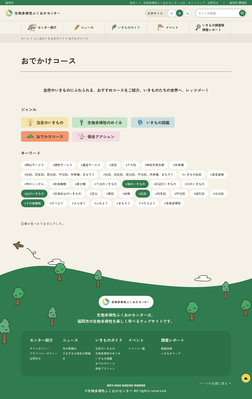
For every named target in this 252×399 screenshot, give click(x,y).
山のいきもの (35, 193)
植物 (127, 193)
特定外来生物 (155, 165)
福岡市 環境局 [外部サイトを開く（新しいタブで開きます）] (238, 3)
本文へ (134, 3)
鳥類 (111, 193)
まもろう (124, 203)
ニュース (70, 340)
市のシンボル (35, 184)
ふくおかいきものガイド (49, 38)
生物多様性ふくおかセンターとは (164, 3)
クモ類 (131, 165)
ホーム (25, 38)
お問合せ (213, 3)
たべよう (57, 203)
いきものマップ (171, 353)
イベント (136, 340)
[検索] (242, 13)
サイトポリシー (39, 348)
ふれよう (102, 203)
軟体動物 (60, 184)
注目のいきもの (105, 348)
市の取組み (70, 348)
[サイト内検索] (221, 13)
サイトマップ (196, 3)
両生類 (161, 193)
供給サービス (35, 165)
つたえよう (148, 203)
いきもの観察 (193, 174)
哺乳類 (200, 193)
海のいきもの (136, 184)
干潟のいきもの (106, 184)
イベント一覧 (136, 348)
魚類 (143, 193)
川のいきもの (196, 184)
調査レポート (172, 340)
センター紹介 (41, 340)
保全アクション (105, 368)
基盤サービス (91, 165)
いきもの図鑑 (103, 358)
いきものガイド (108, 340)
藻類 (114, 165)
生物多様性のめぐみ (108, 353)
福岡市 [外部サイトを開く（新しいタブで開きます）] (9, 3)
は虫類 (219, 193)
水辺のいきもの (165, 184)
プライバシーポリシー (44, 353)
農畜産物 (218, 174)
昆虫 (94, 193)
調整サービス (63, 165)
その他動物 (33, 203)
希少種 (81, 184)
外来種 (179, 165)
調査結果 (166, 348)
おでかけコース (105, 363)
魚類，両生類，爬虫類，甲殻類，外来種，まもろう (60, 174)
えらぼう (80, 203)
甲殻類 (180, 193)
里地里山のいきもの (67, 193)
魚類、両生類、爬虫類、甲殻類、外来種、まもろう (139, 174)
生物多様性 (173, 203)
